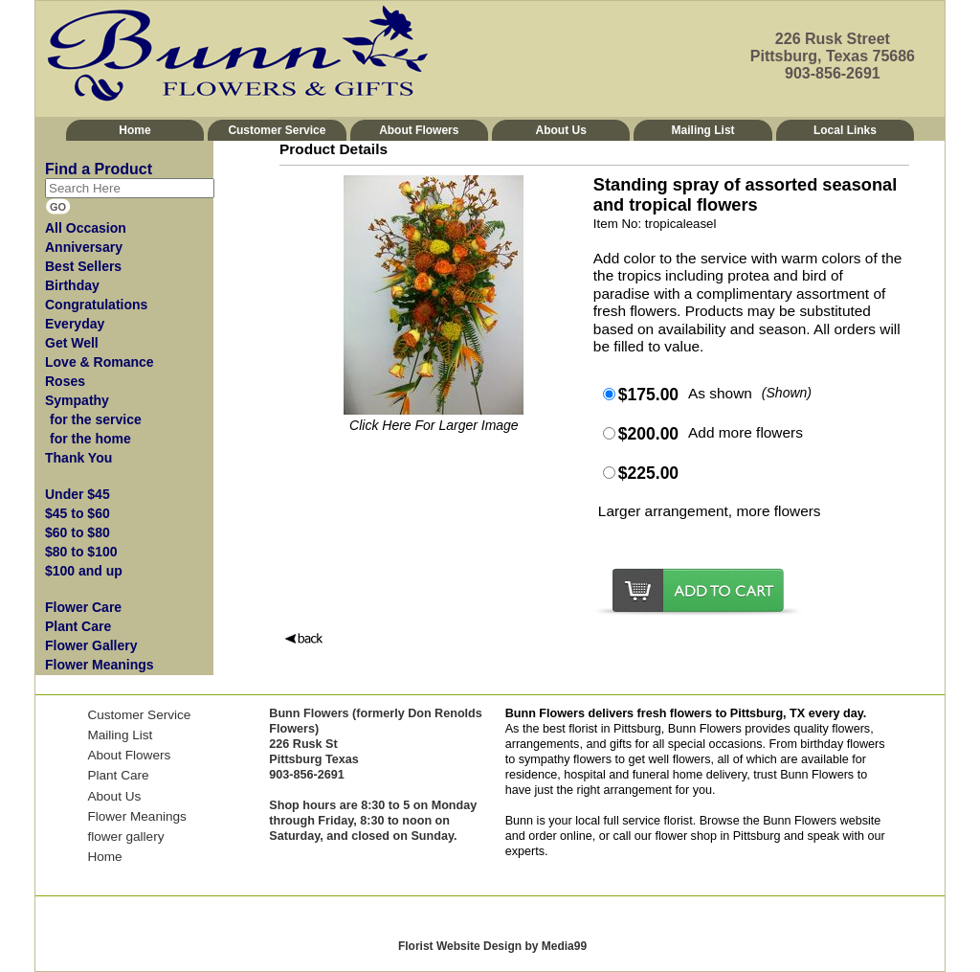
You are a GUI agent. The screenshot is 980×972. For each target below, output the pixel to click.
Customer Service (276, 130)
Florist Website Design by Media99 (492, 946)
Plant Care (117, 775)
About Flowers (418, 130)
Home (134, 130)
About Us (561, 130)
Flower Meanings (137, 816)
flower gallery (125, 836)
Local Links (845, 130)
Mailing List (703, 130)
